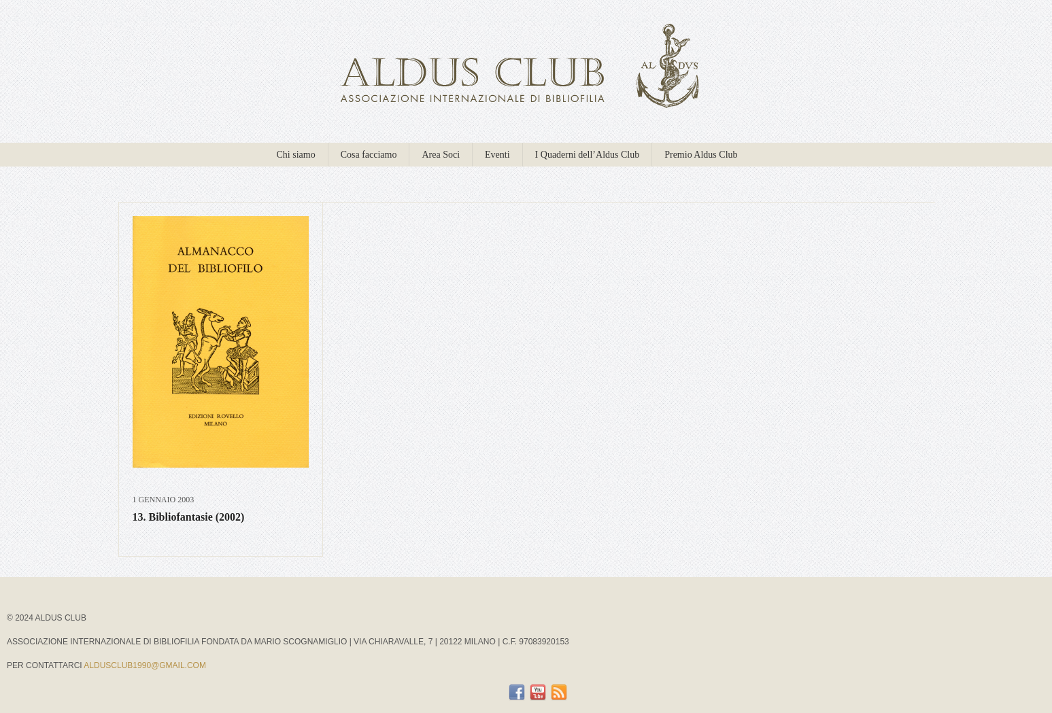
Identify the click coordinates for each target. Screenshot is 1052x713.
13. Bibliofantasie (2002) (189, 517)
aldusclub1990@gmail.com (145, 665)
